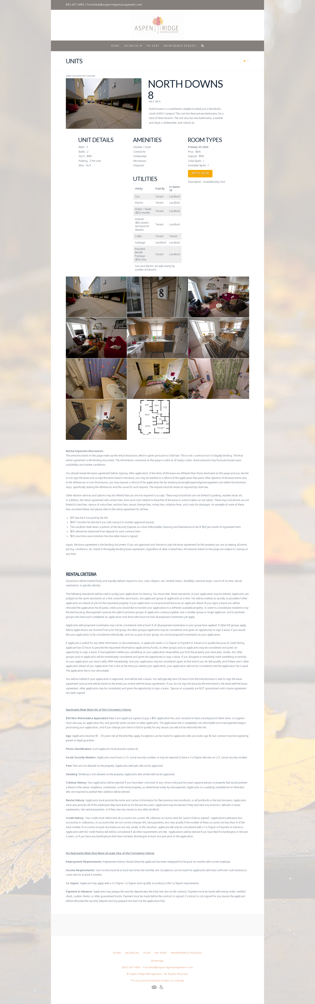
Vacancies (132, 952)
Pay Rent (161, 952)
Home (117, 952)
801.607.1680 (75, 4)
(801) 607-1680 (131, 967)
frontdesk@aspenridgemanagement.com (114, 4)
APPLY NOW (200, 173)
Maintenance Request (186, 952)
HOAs (147, 952)
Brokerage (157, 960)
